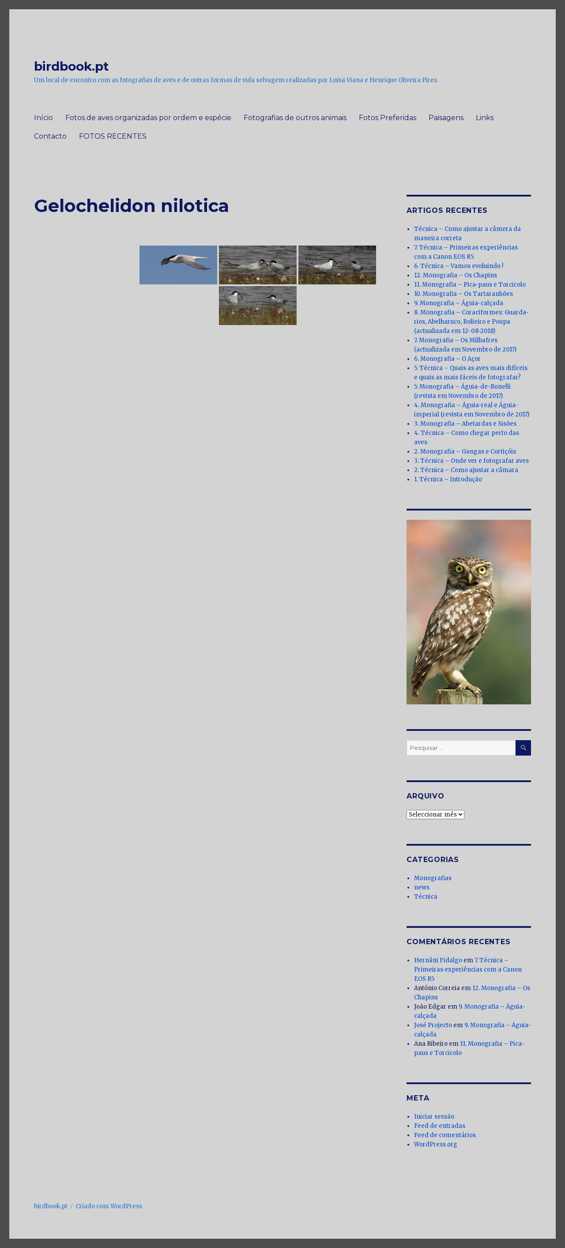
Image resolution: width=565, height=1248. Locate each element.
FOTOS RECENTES (113, 136)
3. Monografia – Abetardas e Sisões (465, 423)
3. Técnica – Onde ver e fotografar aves (471, 461)
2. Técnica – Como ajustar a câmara (466, 470)
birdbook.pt (71, 66)
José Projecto (433, 1025)
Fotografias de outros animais (295, 117)
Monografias (433, 878)
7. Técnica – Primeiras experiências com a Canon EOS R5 (468, 970)
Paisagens (446, 117)
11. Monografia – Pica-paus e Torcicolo (470, 284)
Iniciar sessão (434, 1116)
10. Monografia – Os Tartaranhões (463, 294)
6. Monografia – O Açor (447, 359)
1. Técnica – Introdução (448, 479)
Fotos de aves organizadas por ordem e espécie (148, 117)
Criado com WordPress (108, 1206)
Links (484, 117)
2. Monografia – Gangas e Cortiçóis (465, 451)
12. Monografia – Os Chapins (455, 275)
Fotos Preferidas (387, 117)
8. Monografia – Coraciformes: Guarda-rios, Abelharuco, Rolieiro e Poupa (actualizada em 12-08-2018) (471, 322)
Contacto (50, 136)
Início (43, 117)
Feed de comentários (445, 1135)
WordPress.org (435, 1144)
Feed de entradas (439, 1126)
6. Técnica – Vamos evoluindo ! (458, 266)
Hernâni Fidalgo (438, 960)
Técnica (425, 896)
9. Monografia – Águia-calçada (458, 303)
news (421, 887)
